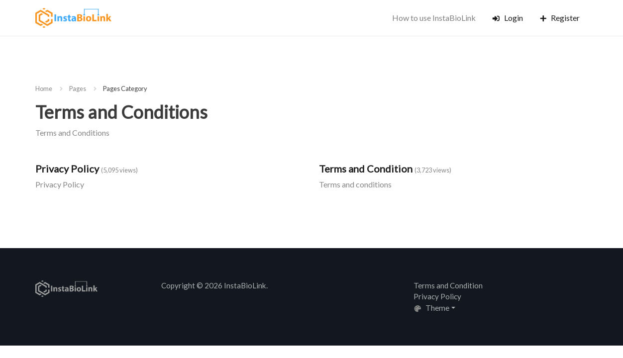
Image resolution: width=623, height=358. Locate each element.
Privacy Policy (67, 169)
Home (43, 88)
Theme (431, 307)
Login (507, 17)
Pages (77, 88)
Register (559, 17)
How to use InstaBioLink (434, 17)
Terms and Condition (366, 169)
